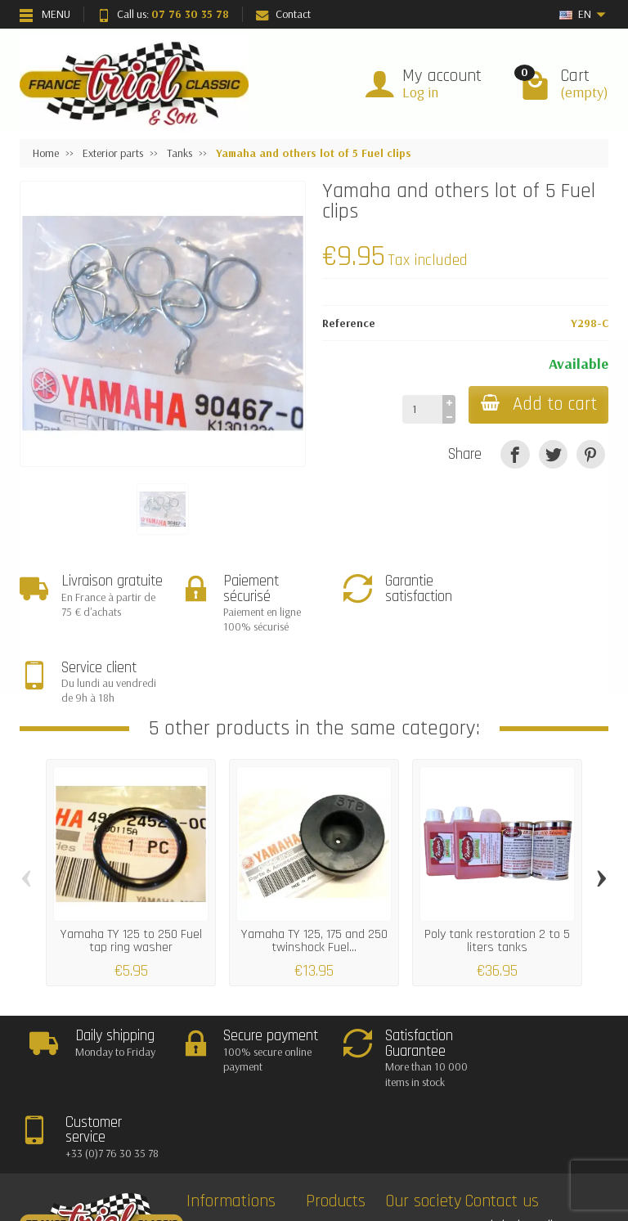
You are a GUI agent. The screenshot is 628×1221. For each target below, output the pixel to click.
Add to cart (537, 404)
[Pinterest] (590, 454)
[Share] (514, 454)
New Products (351, 1084)
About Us (420, 1126)
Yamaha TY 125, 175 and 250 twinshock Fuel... (314, 870)
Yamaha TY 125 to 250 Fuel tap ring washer (131, 870)
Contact (283, 14)
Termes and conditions (252, 1147)
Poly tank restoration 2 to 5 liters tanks (497, 870)
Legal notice (426, 1084)
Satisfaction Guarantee (252, 1105)
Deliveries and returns (249, 1084)
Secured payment (240, 1126)
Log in (420, 92)
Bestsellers (343, 1105)
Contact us (423, 1105)
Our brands (347, 1126)
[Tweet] (553, 454)
